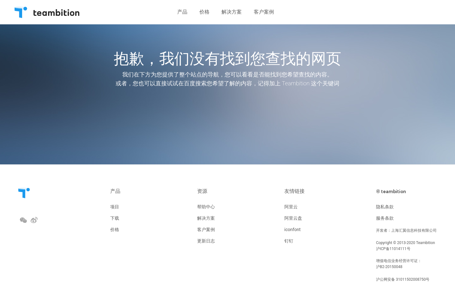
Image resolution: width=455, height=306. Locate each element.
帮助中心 (206, 206)
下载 (114, 218)
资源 (202, 191)
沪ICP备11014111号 (393, 249)
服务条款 (385, 218)
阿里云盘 (293, 218)
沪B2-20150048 (389, 267)
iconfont (292, 229)
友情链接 (294, 191)
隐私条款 (385, 206)
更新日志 (206, 240)
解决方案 (206, 218)
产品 (115, 191)
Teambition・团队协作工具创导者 (21, 11)
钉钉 (288, 240)
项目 (114, 206)
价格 (114, 229)
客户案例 (206, 229)
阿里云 (291, 206)
